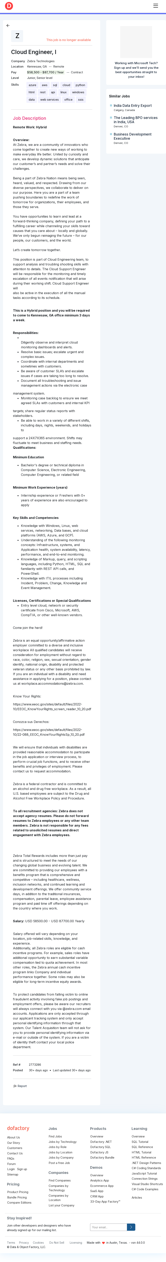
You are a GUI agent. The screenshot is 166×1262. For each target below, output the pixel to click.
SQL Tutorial (140, 1142)
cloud (66, 85)
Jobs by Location (60, 1152)
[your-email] (108, 1227)
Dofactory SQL (100, 1147)
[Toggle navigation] (155, 5)
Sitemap (12, 1174)
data (32, 99)
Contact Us (15, 1153)
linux (64, 92)
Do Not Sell (56, 1242)
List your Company (61, 1205)
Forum (11, 1164)
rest (42, 92)
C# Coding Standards (146, 1168)
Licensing (76, 1242)
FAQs (10, 1158)
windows (78, 92)
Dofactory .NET (101, 1142)
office (68, 99)
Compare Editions (19, 1202)
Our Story (13, 1143)
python (80, 85)
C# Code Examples (145, 1189)
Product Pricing (17, 1192)
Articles (137, 1197)
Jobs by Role (58, 1147)
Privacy (24, 1242)
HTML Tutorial (141, 1152)
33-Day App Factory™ (105, 1201)
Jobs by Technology (63, 1142)
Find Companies (60, 1180)
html (31, 92)
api (53, 92)
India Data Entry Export (133, 106)
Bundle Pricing (17, 1197)
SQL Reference (142, 1147)
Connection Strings (145, 1178)
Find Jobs (55, 1136)
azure (32, 85)
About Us (13, 1137)
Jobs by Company (61, 1157)
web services (49, 99)
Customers (14, 1148)
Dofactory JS (99, 1152)
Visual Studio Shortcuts (147, 1184)
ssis (80, 99)
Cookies (38, 1242)
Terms (11, 1242)
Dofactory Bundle (102, 1157)
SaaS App (96, 1191)
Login (11, 1169)
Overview (96, 1136)
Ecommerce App (102, 1186)
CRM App (97, 1196)
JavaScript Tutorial (144, 1173)
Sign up (22, 1169)
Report (20, 1086)
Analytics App (99, 1180)
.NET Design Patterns (146, 1163)
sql (55, 85)
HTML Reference (144, 1157)
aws (44, 85)
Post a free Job (59, 1163)
